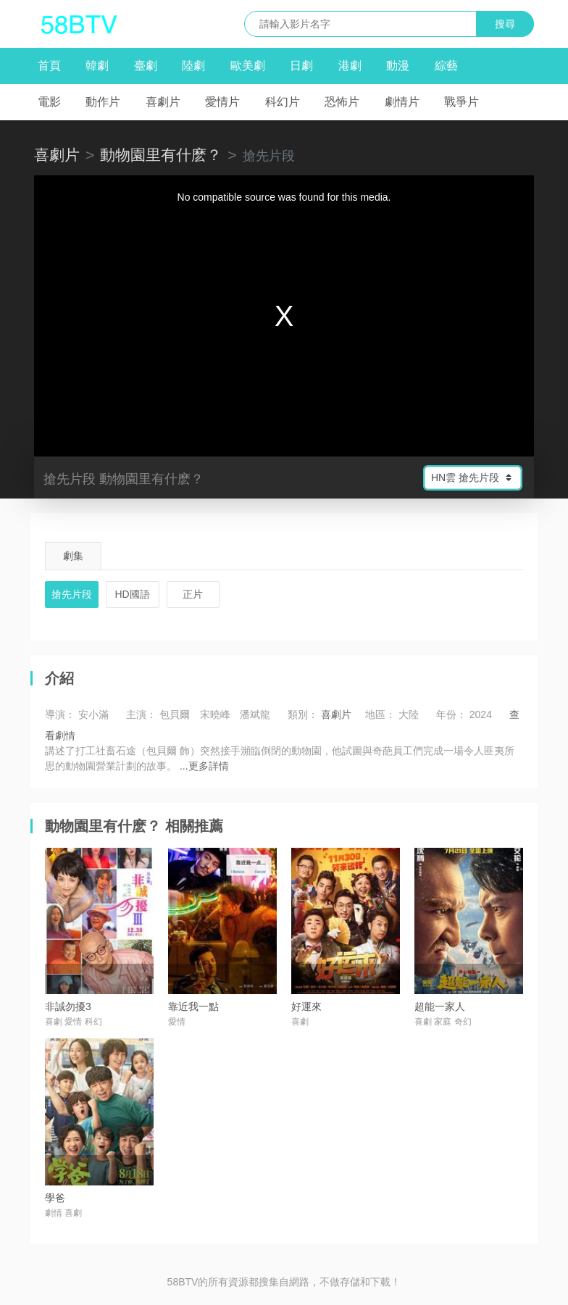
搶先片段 (71, 594)
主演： (141, 714)
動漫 (397, 65)
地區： (380, 714)
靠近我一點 (193, 1006)
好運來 (306, 1006)
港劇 (350, 65)
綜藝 (446, 65)
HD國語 (132, 594)
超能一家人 (439, 1006)
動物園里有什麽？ (161, 154)
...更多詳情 (204, 766)
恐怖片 (342, 102)
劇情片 (402, 102)
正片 (193, 594)
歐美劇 (247, 65)
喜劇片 (163, 102)
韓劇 (97, 65)
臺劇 (145, 65)
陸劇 (193, 65)
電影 (49, 102)
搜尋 (505, 24)
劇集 (73, 556)
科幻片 (282, 102)
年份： (451, 714)
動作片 (102, 102)
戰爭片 (461, 102)
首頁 (49, 65)
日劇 (301, 65)
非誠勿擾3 (68, 1006)
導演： (60, 714)
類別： (303, 714)
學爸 (55, 1198)
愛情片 (222, 102)
